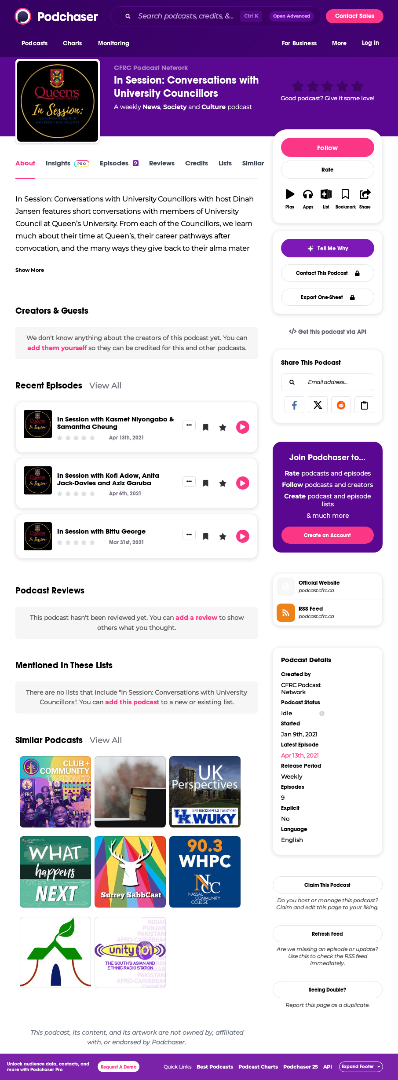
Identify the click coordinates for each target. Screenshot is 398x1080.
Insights (67, 163)
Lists (225, 163)
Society (174, 107)
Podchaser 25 (300, 1067)
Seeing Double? (327, 990)
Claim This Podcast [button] (327, 885)
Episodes (119, 163)
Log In (370, 43)
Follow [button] (327, 147)
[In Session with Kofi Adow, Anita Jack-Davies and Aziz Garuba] (38, 480)
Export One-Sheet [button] (328, 297)
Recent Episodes (48, 385)
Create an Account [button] (327, 535)
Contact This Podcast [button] (328, 273)
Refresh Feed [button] (327, 934)
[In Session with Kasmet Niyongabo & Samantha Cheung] (38, 424)
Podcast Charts (258, 1067)
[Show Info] (322, 713)
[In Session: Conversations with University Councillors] (57, 101)
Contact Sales (354, 16)
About (25, 163)
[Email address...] (327, 382)
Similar (253, 163)
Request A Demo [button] (119, 1067)
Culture (213, 107)
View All (105, 385)
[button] (36, 43)
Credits (196, 163)
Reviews (162, 163)
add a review (196, 618)
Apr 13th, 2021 (300, 755)
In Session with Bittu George (101, 531)
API (327, 1067)
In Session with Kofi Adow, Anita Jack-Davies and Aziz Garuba (108, 479)
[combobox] (215, 16)
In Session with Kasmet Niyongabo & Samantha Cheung (115, 423)
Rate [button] (327, 169)
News (151, 107)
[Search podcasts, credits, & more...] (187, 16)
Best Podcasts (215, 1067)
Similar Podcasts (49, 740)
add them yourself (57, 347)
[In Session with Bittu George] (38, 536)
